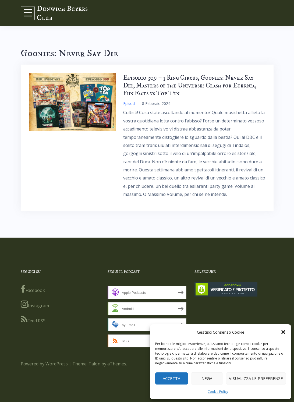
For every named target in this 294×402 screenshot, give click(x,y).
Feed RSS (33, 319)
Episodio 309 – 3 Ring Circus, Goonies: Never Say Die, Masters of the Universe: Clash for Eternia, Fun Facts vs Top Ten (189, 85)
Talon (94, 364)
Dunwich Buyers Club (62, 13)
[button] (283, 332)
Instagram (35, 304)
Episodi (129, 103)
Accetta (171, 378)
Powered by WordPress (44, 364)
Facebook (33, 289)
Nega (206, 378)
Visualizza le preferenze (256, 378)
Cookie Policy (218, 391)
